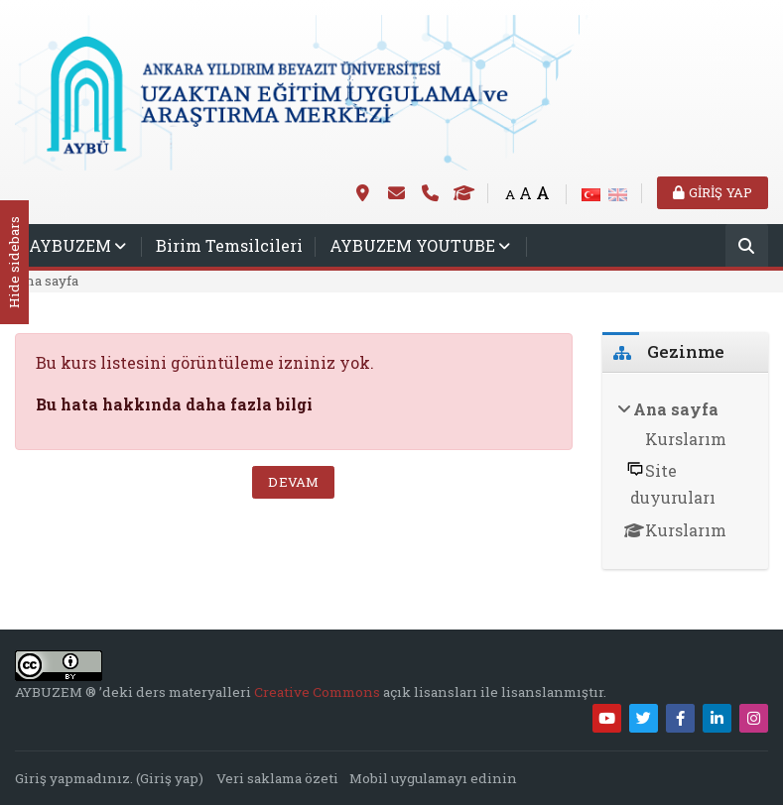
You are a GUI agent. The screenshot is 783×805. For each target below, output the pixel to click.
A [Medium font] (525, 192)
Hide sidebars (14, 263)
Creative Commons (318, 692)
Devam (293, 482)
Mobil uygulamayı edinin (433, 778)
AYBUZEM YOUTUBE (412, 245)
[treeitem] (685, 471)
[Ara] (746, 247)
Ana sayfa (46, 280)
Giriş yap (712, 192)
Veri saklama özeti (277, 778)
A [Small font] (510, 194)
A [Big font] (543, 192)
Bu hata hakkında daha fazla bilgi (174, 404)
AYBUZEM (70, 245)
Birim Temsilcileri (229, 245)
